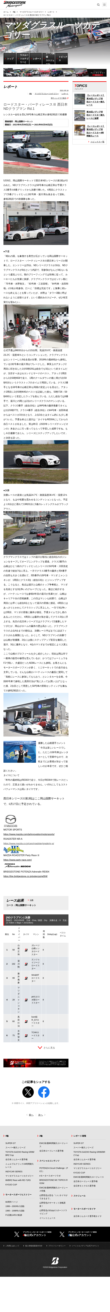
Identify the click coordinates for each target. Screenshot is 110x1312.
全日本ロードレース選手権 (51, 1151)
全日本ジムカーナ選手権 (16, 1159)
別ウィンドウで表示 (58, 98)
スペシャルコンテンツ (49, 1161)
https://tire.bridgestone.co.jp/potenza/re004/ (25, 876)
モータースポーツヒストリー (18, 1194)
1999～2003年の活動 (14, 1206)
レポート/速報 (79, 1136)
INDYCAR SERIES (13, 1171)
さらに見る (49, 1047)
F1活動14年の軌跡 (13, 1215)
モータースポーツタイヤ (84, 1209)
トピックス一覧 (97, 142)
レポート (65, 94)
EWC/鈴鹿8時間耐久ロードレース (88, 1177)
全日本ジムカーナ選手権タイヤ (87, 1216)
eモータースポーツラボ (50, 1176)
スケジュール (79, 1196)
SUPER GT (10, 1143)
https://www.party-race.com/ (17, 860)
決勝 (31, 900)
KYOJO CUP (11, 1184)
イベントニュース (47, 1218)
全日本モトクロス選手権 (84, 1186)
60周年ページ (11, 1202)
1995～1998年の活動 (14, 1211)
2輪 (41, 1136)
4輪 (30, 94)
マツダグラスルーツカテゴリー (47, 94)
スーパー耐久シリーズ (15, 1147)
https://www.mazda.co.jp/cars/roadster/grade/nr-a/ (28, 843)
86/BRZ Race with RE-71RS (18, 1180)
